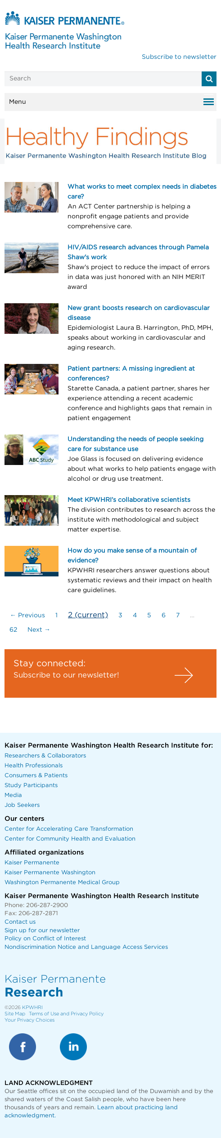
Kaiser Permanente (32, 863)
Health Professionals (34, 766)
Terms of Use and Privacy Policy (66, 1013)
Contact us (20, 922)
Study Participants (31, 785)
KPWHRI (32, 1007)
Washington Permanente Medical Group (62, 883)
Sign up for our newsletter (42, 931)
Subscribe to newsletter (179, 57)
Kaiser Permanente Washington (50, 873)
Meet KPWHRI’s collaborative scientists (129, 500)
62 (13, 630)
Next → (38, 630)
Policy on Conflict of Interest (45, 939)
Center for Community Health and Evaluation (70, 839)
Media (13, 795)
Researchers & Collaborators (45, 756)
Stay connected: (50, 663)
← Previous (27, 615)
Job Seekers (22, 805)
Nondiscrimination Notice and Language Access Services (86, 947)
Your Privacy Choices (29, 1020)
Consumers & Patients (36, 776)
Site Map (15, 1013)
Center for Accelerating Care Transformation (69, 829)
